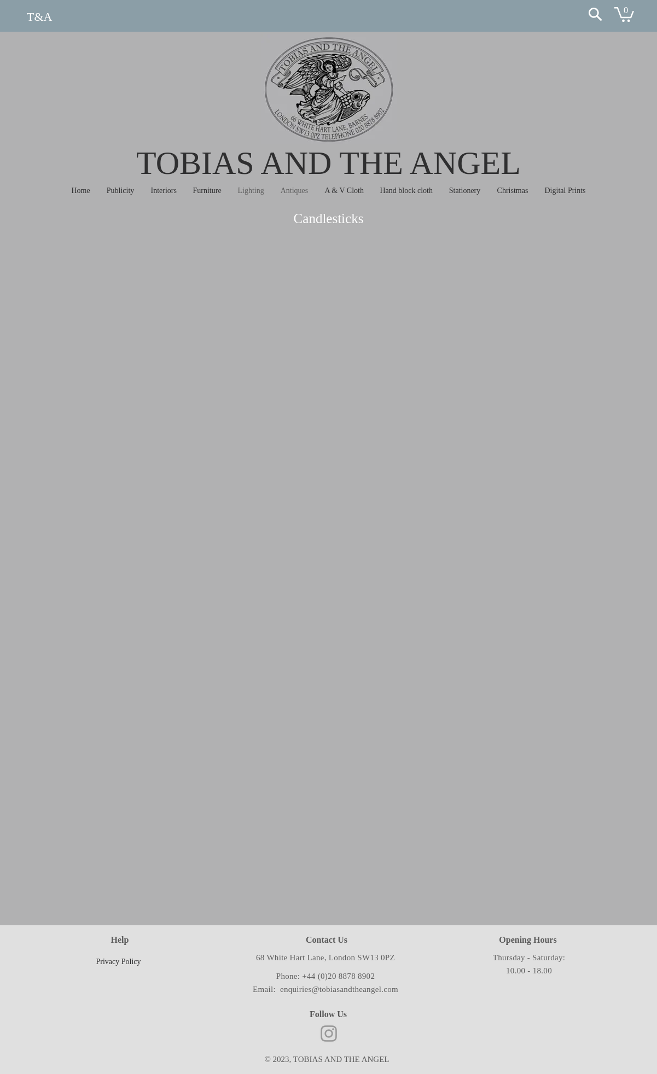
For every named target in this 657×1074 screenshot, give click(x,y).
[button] (624, 13)
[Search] (595, 14)
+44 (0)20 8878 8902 (338, 976)
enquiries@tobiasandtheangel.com (339, 989)
